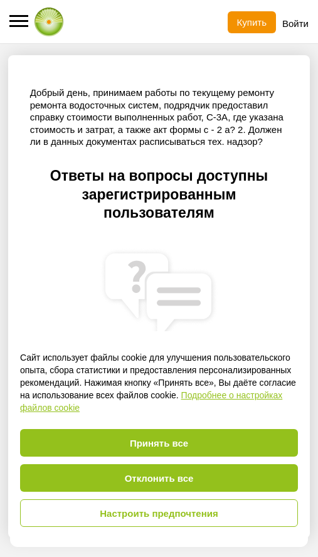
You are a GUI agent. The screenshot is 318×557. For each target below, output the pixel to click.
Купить (252, 22)
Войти (295, 23)
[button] (18, 21)
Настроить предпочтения (159, 513)
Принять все (159, 443)
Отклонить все (159, 478)
